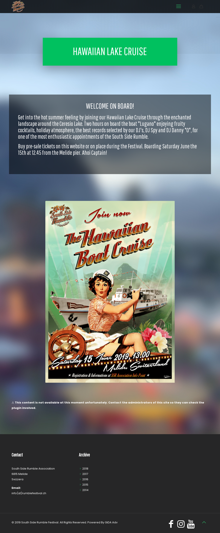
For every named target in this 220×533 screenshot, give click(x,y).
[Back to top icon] (203, 522)
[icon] (190, 526)
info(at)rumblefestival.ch (29, 493)
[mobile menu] (178, 6)
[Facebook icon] (171, 526)
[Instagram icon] (181, 526)
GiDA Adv (111, 522)
